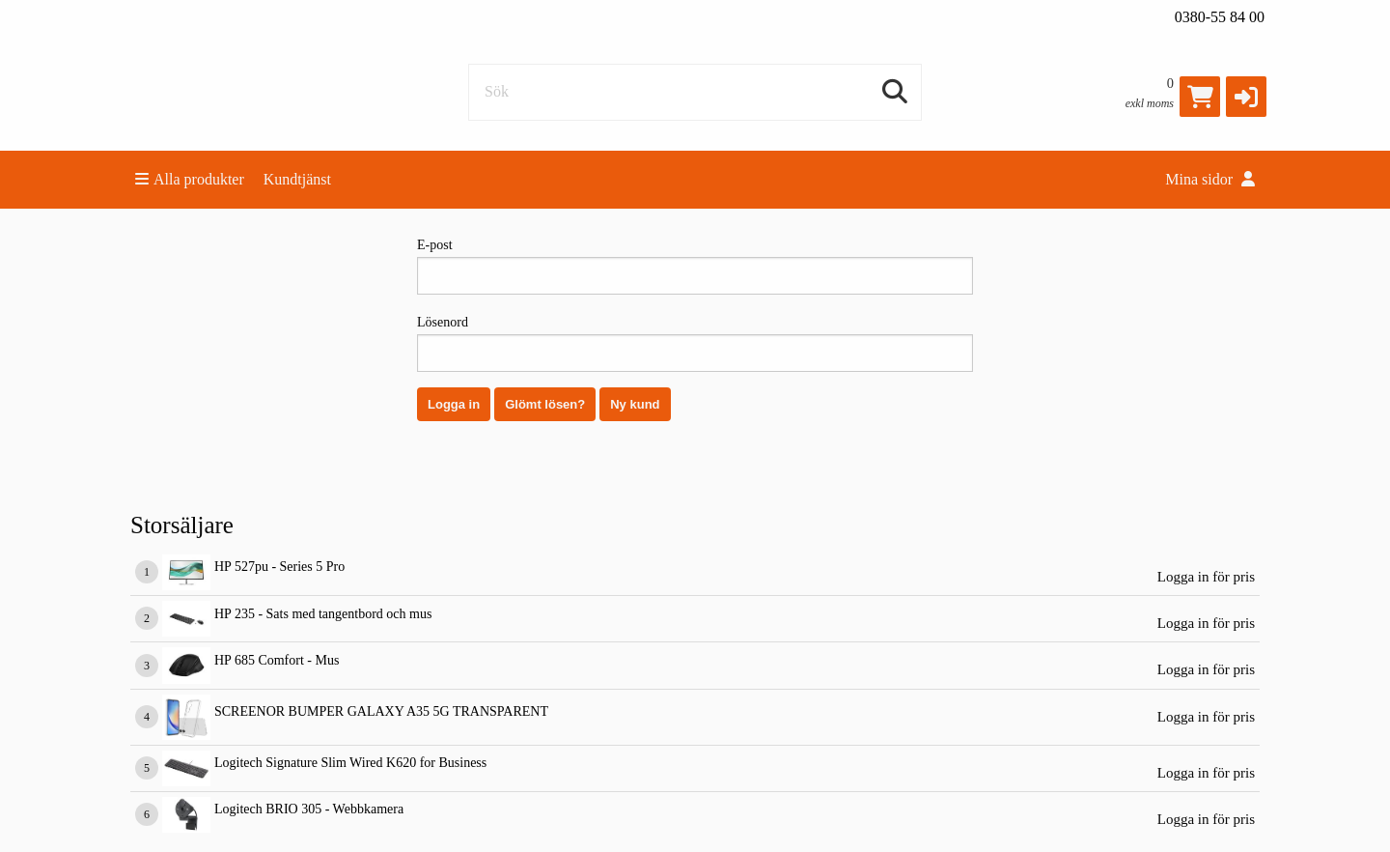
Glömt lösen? (545, 404)
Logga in (454, 404)
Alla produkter (189, 179)
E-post (695, 266)
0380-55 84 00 (1220, 17)
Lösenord (695, 343)
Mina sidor (1210, 179)
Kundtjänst (297, 179)
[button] (1246, 96)
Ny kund (634, 404)
